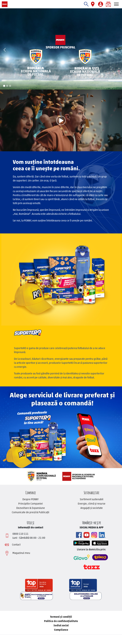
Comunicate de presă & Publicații (30, 512)
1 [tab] (4, 86)
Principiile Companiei (30, 504)
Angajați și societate (91, 508)
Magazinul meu (21, 553)
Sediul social (61, 625)
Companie (30, 492)
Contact (16, 545)
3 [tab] (10, 86)
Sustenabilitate (91, 492)
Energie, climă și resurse (91, 504)
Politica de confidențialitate (61, 621)
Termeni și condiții (61, 617)
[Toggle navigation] (116, 4)
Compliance (61, 630)
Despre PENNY (30, 499)
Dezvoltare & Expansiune (30, 508)
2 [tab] (7, 86)
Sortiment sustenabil (91, 499)
